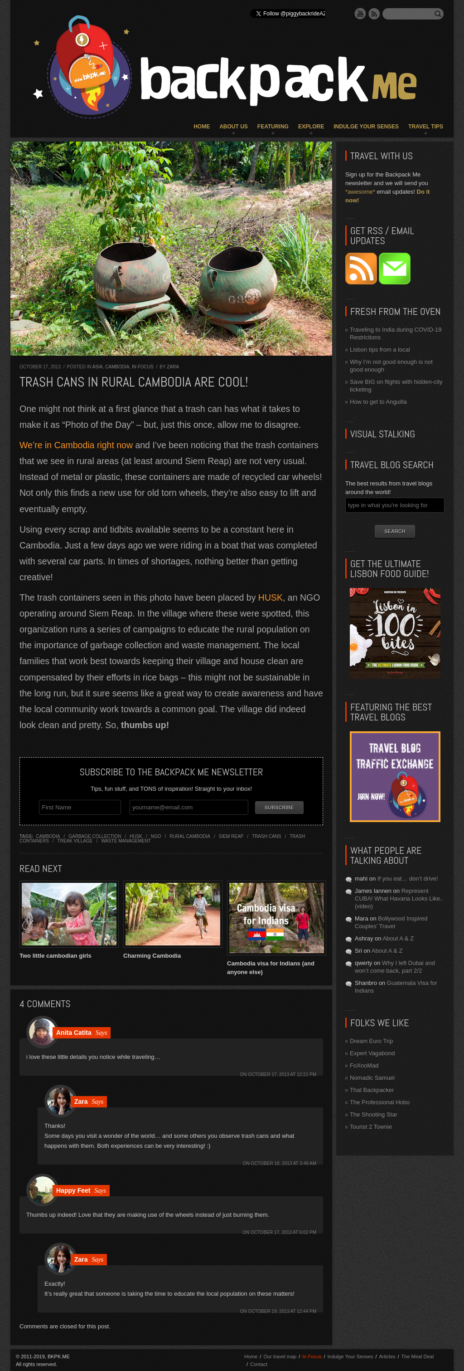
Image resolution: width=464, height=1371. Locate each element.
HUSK (270, 597)
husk (136, 835)
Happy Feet (73, 1189)
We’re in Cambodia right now (76, 445)
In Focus (143, 366)
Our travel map (279, 1355)
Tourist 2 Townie (371, 1126)
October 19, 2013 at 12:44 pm (282, 1310)
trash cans (266, 835)
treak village (75, 839)
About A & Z (398, 938)
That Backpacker (372, 1090)
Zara (173, 366)
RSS (374, 14)
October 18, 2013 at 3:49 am (283, 1162)
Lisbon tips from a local (380, 349)
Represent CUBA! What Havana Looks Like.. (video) (399, 898)
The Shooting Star (373, 1114)
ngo (156, 835)
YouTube (360, 14)
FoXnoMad (364, 1065)
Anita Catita (74, 1031)
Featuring (273, 126)
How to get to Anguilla (378, 401)
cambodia (48, 835)
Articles (387, 1355)
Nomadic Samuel (372, 1077)
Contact (258, 1363)
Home (201, 126)
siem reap (231, 835)
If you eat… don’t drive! (407, 878)
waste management (126, 839)
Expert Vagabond (372, 1053)
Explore (311, 126)
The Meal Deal (417, 1355)
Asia (97, 366)
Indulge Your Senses (366, 126)
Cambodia (117, 366)
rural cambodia (189, 835)
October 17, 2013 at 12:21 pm (282, 1073)
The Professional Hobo (380, 1102)
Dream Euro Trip (371, 1041)
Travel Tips (425, 126)
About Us (233, 126)
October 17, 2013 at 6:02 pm (283, 1231)
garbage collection (94, 835)
